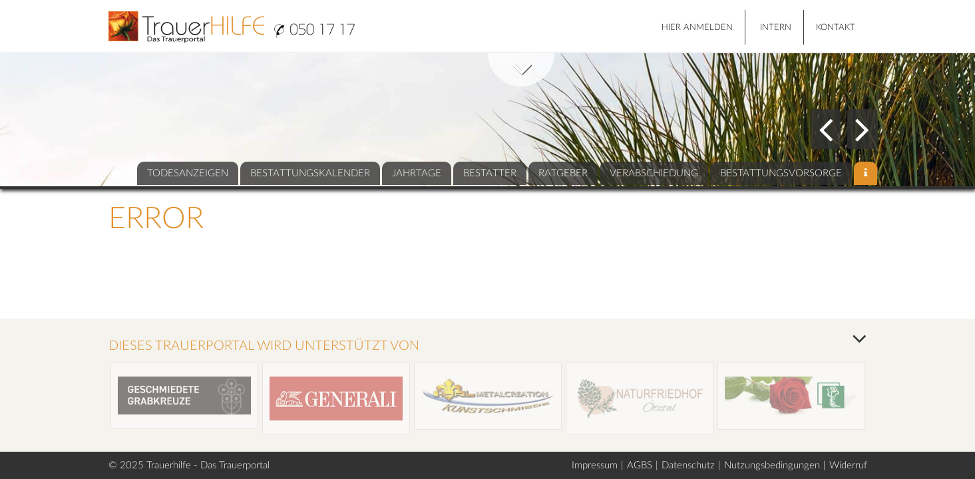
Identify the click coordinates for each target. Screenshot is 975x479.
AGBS (639, 465)
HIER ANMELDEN (697, 27)
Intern (775, 27)
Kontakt (835, 27)
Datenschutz (688, 465)
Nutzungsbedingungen (772, 465)
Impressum (595, 465)
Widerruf (848, 465)
